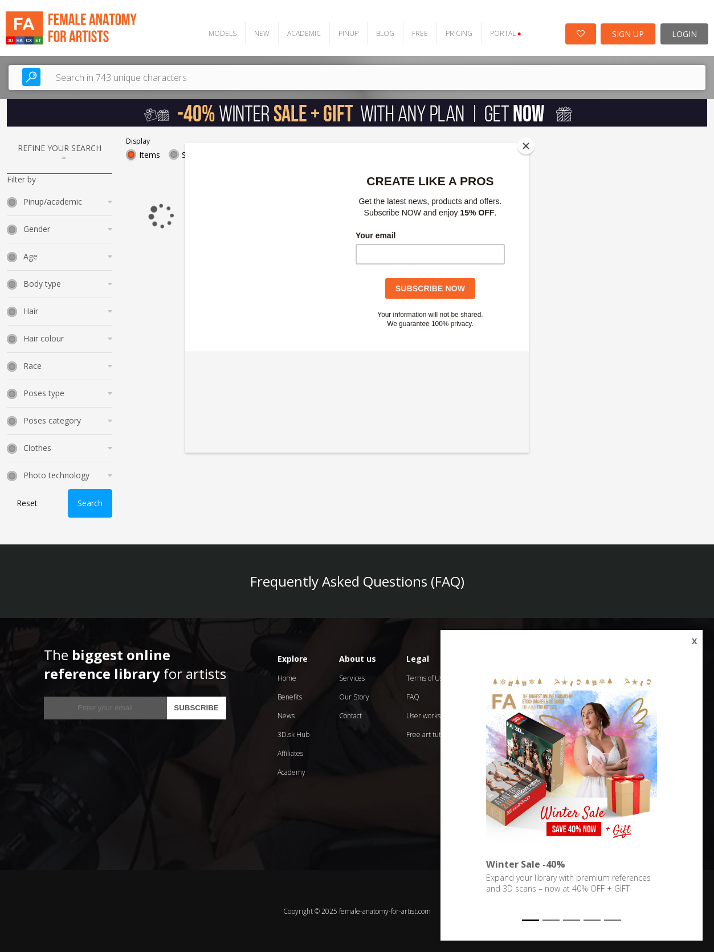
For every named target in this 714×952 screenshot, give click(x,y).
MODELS (221, 33)
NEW (260, 33)
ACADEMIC (302, 33)
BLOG (383, 33)
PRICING (457, 33)
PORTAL (504, 33)
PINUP (347, 33)
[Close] (526, 145)
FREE (418, 33)
